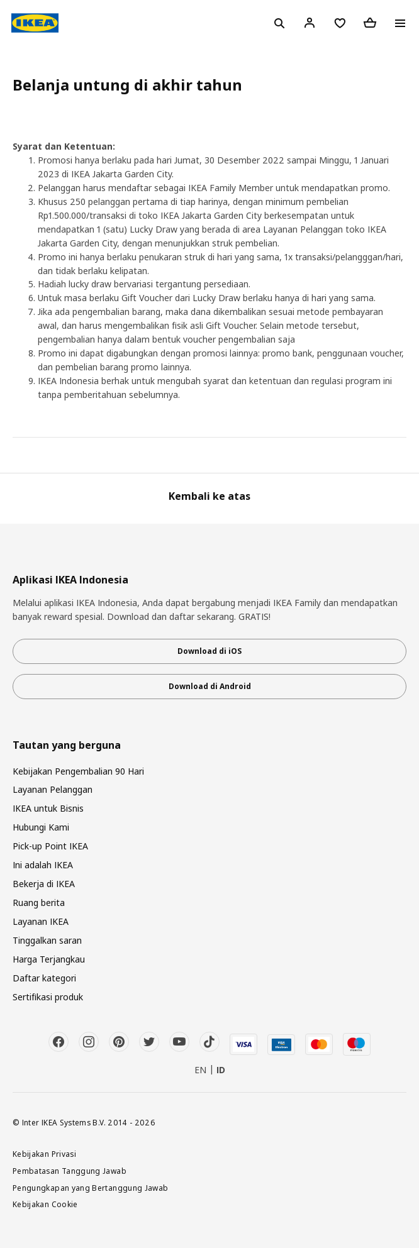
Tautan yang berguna (67, 745)
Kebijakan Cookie (45, 1204)
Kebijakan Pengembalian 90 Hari (78, 771)
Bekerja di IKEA (44, 884)
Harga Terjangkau (49, 959)
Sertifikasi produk (48, 997)
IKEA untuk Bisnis (48, 808)
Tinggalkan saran (47, 940)
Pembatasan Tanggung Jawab (69, 1171)
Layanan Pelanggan (52, 789)
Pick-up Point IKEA (50, 846)
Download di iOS (209, 651)
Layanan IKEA (41, 921)
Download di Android (210, 686)
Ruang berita (39, 902)
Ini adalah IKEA (43, 865)
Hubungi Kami (41, 827)
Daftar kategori (44, 978)
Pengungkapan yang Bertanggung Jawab (91, 1188)
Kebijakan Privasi (44, 1154)
